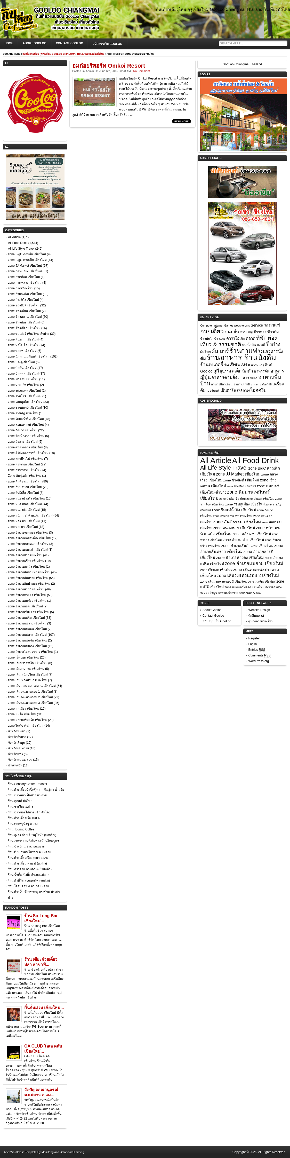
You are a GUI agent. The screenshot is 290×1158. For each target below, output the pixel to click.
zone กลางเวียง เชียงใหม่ (25, 271)
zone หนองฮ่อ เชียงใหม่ (24, 510)
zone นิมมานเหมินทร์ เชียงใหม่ (29, 356)
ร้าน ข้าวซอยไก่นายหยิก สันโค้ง (29, 812)
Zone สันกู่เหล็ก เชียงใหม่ (24, 476)
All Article (14, 237)
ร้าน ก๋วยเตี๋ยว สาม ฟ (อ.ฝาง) (27, 863)
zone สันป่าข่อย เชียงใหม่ (25, 487)
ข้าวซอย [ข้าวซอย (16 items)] (260, 332)
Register (254, 638)
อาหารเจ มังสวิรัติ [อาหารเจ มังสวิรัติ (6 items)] (261, 384)
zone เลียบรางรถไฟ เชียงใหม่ (27, 663)
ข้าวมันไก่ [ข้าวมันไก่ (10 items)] (206, 338)
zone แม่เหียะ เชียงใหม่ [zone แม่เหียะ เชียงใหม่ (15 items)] (262, 581)
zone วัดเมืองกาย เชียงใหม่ (26, 436)
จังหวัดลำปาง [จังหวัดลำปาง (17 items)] (273, 587)
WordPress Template (23, 1152)
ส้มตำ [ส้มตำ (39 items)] (247, 371)
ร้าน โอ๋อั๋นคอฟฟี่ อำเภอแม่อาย (28, 886)
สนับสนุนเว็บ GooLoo (107, 43)
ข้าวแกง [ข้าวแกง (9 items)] (219, 338)
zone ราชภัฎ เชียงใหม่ (23, 413)
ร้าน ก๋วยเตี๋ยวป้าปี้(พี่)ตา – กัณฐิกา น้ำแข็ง (36, 789)
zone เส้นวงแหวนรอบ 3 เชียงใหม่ (30, 703)
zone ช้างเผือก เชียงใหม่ (24, 328)
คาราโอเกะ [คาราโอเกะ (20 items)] (235, 338)
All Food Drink (17, 243)
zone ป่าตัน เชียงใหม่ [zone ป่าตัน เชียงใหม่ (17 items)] (232, 498)
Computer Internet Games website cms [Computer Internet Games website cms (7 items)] (225, 325)
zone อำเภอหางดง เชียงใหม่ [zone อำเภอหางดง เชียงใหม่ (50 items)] (240, 557)
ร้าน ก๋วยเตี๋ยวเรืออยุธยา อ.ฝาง (28, 858)
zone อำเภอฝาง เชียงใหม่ (25, 555)
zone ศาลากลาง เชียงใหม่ (25, 447)
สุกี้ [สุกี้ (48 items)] (216, 371)
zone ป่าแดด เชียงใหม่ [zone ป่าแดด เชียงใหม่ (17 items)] (260, 498)
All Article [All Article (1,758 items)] (215, 460)
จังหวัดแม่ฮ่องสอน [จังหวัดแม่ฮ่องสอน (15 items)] (250, 592)
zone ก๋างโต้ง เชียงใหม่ (23, 300)
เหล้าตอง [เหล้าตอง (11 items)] (243, 390)
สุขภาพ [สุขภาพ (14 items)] (225, 371)
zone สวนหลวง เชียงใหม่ (25, 470)
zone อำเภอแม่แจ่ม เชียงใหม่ (27, 640)
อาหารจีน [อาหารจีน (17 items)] (261, 371)
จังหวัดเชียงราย (18, 748)
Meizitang (48, 1152)
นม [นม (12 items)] (244, 345)
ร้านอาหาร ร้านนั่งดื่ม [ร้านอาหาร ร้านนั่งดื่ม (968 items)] (241, 357)
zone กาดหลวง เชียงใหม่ (25, 282)
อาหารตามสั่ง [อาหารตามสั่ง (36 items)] (224, 377)
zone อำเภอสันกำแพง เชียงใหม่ (29, 572)
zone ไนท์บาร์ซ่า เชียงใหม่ (26, 725)
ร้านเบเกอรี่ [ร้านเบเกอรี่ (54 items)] (211, 364)
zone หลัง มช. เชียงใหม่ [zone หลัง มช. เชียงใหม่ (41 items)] (251, 534)
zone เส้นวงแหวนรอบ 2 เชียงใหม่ (30, 697)
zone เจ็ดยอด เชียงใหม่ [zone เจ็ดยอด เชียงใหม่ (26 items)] (216, 570)
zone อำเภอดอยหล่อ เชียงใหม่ (28, 544)
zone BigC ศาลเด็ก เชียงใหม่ (27, 260)
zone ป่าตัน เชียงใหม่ (22, 368)
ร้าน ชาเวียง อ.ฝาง (20, 806)
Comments (259, 655)
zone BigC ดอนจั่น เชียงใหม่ (27, 254)
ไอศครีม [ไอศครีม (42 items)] (259, 390)
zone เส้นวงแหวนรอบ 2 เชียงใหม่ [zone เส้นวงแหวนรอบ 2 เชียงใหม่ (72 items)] (248, 575)
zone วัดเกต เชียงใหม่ (22, 430)
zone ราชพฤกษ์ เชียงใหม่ (25, 407)
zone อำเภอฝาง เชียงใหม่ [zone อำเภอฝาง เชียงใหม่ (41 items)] (243, 540)
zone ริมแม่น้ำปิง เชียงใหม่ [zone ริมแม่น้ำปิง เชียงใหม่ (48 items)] (234, 510)
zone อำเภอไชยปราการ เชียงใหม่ (30, 652)
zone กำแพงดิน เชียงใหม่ (25, 294)
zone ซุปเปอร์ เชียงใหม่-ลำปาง (28, 334)
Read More (181, 121)
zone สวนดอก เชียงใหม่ (24, 464)
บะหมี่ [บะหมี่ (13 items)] (261, 345)
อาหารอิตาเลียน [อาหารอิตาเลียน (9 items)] (221, 384)
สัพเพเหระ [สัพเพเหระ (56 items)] (240, 364)
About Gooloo (34, 43)
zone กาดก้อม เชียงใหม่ (24, 277)
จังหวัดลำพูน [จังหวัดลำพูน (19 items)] (208, 592)
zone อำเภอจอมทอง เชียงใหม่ (28, 532)
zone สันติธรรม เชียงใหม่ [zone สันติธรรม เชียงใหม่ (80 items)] (237, 521)
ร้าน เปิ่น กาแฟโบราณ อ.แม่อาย (29, 852)
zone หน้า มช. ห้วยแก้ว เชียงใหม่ (30, 515)
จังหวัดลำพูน (16, 742)
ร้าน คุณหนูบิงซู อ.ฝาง (23, 824)
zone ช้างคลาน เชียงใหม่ (25, 317)
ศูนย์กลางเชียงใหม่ (260, 621)
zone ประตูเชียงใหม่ (21, 362)
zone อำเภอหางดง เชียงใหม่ (27, 595)
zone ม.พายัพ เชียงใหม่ (23, 385)
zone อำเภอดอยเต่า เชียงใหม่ (28, 549)
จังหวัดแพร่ (15, 754)
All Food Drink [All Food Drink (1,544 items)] (255, 460)
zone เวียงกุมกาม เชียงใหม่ (26, 669)
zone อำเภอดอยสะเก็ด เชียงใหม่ (29, 538)
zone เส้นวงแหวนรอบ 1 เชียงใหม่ (30, 691)
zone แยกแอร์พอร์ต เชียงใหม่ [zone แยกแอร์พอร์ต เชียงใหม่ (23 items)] (244, 587)
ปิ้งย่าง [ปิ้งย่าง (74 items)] (273, 344)
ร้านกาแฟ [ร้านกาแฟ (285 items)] (243, 350)
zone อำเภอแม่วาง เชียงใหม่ (27, 623)
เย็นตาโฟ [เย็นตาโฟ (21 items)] (228, 390)
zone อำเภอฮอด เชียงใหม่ (25, 606)
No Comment (141, 71)
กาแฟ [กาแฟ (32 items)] (274, 325)
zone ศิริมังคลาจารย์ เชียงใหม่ (28, 453)
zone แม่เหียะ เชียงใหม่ (23, 708)
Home (9, 43)
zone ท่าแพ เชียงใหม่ (22, 351)
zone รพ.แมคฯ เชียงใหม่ (24, 390)
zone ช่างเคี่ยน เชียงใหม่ (24, 311)
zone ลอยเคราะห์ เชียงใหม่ (26, 424)
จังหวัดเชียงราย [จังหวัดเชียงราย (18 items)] (228, 592)
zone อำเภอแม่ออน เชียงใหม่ (27, 629)
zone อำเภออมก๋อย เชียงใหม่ (27, 600)
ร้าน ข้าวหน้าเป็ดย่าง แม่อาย (27, 795)
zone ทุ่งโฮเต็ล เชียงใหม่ (24, 345)
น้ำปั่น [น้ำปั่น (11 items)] (251, 345)
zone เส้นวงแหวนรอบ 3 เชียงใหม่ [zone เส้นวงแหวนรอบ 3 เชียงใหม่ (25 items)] (223, 581)
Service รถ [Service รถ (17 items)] (259, 325)
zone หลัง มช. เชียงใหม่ (24, 521)
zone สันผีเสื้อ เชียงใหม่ (23, 493)
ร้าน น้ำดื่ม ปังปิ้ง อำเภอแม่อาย (28, 875)
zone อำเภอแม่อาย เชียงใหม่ (27, 635)
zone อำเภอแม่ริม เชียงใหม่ (26, 618)
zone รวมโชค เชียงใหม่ (24, 396)
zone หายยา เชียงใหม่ (23, 527)
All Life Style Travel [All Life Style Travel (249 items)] (224, 467)
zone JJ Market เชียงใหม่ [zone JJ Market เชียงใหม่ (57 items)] (238, 474)
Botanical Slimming (72, 1152)
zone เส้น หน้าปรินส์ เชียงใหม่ (28, 674)
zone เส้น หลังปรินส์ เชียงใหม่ (27, 680)
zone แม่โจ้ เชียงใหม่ (22, 714)
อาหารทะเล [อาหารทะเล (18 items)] (247, 378)
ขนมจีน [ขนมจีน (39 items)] (231, 331)
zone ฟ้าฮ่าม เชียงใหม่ (23, 379)
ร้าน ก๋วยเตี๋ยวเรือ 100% (23, 818)
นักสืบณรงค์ (256, 615)
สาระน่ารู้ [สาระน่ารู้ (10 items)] (257, 365)
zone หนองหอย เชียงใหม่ (25, 504)
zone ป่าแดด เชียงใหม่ (23, 373)
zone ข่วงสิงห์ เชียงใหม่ (23, 305)
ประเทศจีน (15, 765)
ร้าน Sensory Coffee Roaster (27, 784)
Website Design (259, 610)
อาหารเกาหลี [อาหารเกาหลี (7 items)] (241, 384)
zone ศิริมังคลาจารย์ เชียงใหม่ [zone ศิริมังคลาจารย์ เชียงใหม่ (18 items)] (232, 516)
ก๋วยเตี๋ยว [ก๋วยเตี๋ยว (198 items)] (212, 331)
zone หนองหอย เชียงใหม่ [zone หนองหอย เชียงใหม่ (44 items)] (234, 528)
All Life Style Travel (21, 248)
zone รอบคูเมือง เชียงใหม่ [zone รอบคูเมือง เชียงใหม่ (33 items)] (245, 504)
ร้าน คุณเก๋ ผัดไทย (20, 801)
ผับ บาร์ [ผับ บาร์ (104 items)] (220, 351)
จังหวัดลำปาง (17, 737)
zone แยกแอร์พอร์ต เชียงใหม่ (27, 720)
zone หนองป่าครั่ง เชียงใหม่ (26, 498)
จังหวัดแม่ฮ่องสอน (20, 760)
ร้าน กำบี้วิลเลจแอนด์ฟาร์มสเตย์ (29, 880)
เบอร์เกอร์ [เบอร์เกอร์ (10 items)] (213, 390)
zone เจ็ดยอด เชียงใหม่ (23, 657)
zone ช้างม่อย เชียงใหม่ (24, 322)
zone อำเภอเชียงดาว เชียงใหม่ (28, 612)
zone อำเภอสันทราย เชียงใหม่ (28, 578)
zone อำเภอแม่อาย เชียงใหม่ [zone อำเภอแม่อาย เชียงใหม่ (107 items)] (254, 563)
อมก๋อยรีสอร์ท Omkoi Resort (108, 65)
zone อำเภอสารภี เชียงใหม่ (26, 589)
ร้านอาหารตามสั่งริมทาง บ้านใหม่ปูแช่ (33, 841)
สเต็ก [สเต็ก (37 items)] (236, 371)
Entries (256, 650)
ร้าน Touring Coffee (21, 829)
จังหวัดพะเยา (17, 731)
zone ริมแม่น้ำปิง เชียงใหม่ (26, 419)
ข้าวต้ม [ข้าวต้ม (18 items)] (273, 332)
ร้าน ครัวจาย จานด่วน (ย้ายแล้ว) (30, 869)
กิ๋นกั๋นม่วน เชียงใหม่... (44, 1007)
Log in (252, 644)
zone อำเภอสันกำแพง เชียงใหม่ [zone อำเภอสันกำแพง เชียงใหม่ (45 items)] (247, 546)
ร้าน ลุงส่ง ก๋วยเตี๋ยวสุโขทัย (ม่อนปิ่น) (32, 835)
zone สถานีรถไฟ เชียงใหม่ (25, 459)
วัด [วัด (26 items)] (226, 365)
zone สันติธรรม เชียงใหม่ (25, 481)
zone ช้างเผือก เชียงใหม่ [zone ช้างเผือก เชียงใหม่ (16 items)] (241, 486)
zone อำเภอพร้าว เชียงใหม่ (26, 561)
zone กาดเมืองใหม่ (20, 288)
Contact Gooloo (69, 43)
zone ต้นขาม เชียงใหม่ (23, 339)
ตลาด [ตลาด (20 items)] (250, 338)
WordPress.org (258, 661)
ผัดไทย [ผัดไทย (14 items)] (205, 352)
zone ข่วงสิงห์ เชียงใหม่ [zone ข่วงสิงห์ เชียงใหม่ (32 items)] (241, 480)
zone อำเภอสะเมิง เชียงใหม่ (26, 566)
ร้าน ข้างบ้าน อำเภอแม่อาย (26, 846)
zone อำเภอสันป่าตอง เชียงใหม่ (29, 583)
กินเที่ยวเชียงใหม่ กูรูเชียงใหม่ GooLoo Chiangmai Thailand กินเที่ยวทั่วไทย (63, 54)
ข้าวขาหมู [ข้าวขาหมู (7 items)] (246, 332)
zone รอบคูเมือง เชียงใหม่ (25, 402)
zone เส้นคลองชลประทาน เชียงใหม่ (32, 686)
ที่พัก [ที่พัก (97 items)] (261, 338)
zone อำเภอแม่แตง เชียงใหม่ (27, 646)
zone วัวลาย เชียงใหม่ (23, 441)
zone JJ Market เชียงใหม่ (25, 265)
